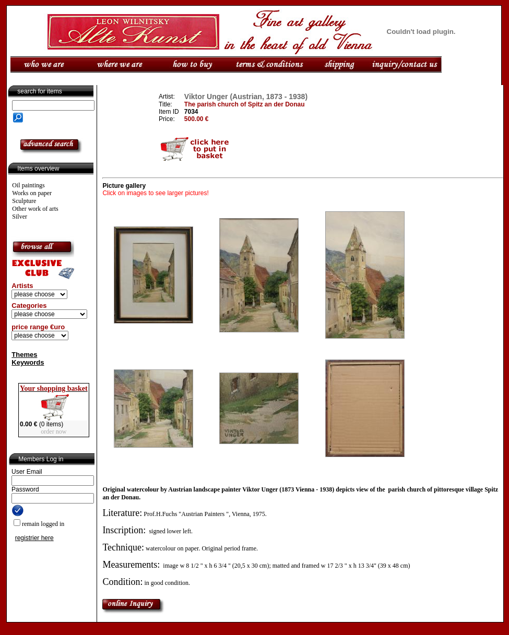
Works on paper (32, 193)
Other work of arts (35, 208)
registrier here (34, 538)
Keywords (27, 362)
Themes (24, 354)
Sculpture (24, 201)
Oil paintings (28, 185)
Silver (19, 216)
